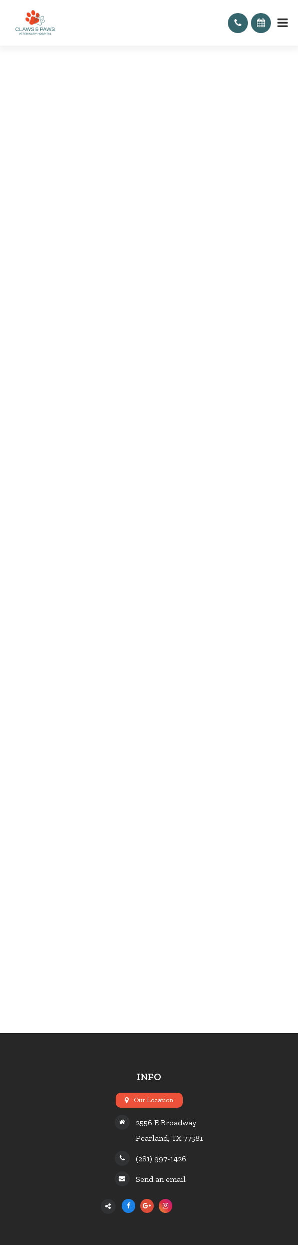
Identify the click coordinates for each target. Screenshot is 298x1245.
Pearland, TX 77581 (169, 1138)
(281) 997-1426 (161, 1158)
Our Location (153, 1100)
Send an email (161, 1179)
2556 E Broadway (166, 1122)
